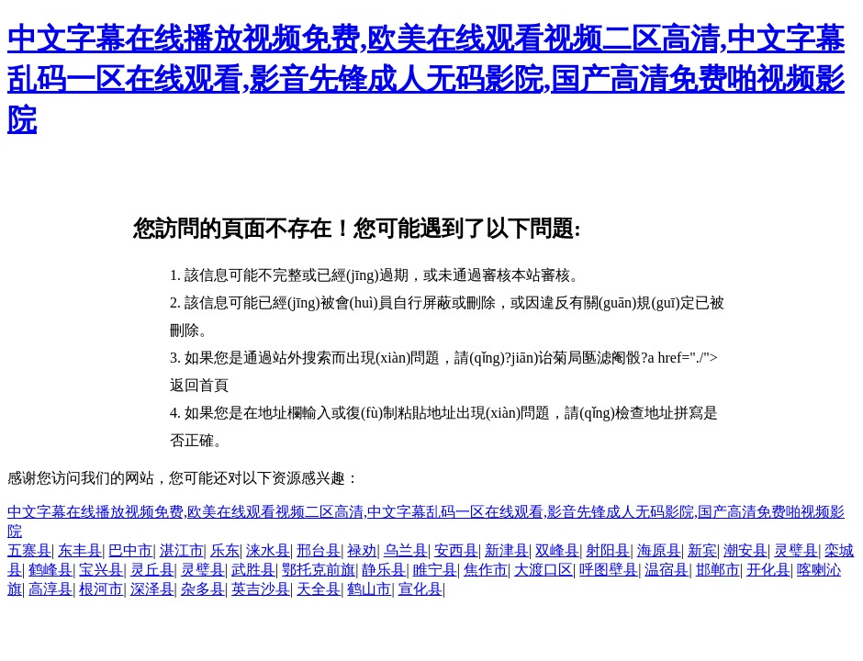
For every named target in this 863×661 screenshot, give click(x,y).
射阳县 (608, 550)
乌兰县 (406, 550)
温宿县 (666, 569)
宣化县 (420, 589)
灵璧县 (796, 550)
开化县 (768, 569)
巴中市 (130, 550)
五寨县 (29, 550)
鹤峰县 (50, 569)
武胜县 (253, 569)
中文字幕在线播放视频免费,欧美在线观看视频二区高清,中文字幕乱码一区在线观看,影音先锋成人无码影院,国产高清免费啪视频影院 (426, 79)
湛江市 (182, 550)
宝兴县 (101, 569)
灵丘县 (152, 569)
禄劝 (361, 550)
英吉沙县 (260, 589)
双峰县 (557, 550)
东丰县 (80, 550)
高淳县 (50, 589)
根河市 (101, 589)
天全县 (319, 589)
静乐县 (384, 569)
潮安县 (745, 550)
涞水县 (268, 550)
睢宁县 (435, 569)
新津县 (507, 550)
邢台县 (319, 550)
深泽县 (152, 589)
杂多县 (203, 589)
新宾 (702, 550)
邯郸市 (718, 569)
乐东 (225, 550)
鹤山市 (369, 589)
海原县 (659, 550)
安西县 (456, 550)
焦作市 (486, 569)
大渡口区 (543, 569)
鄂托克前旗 (318, 569)
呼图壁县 (608, 569)
